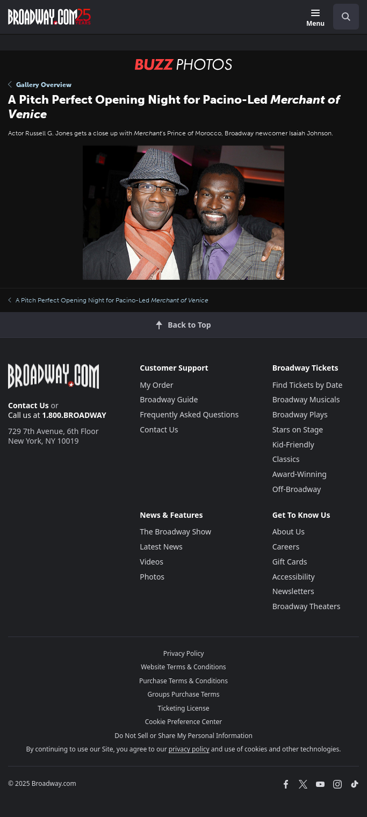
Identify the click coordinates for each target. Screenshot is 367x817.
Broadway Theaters (306, 606)
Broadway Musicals (306, 399)
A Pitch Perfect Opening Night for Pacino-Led (108, 300)
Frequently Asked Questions (189, 414)
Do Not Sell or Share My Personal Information (183, 735)
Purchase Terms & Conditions (183, 680)
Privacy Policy (183, 653)
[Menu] (315, 18)
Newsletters (293, 591)
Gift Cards (289, 561)
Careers (285, 546)
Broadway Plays (300, 414)
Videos (151, 561)
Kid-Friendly (293, 444)
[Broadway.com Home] (49, 17)
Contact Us (28, 405)
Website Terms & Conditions (183, 666)
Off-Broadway (296, 489)
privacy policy (189, 749)
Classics (286, 459)
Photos (152, 577)
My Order (156, 385)
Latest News (161, 546)
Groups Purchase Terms (184, 694)
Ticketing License (184, 708)
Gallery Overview (39, 85)
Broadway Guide (169, 399)
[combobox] (342, 17)
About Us (288, 531)
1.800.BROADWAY (74, 415)
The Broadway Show (175, 531)
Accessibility (293, 577)
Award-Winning (299, 474)
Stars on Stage (297, 429)
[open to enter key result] (346, 17)
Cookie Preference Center (183, 721)
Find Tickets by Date (307, 385)
